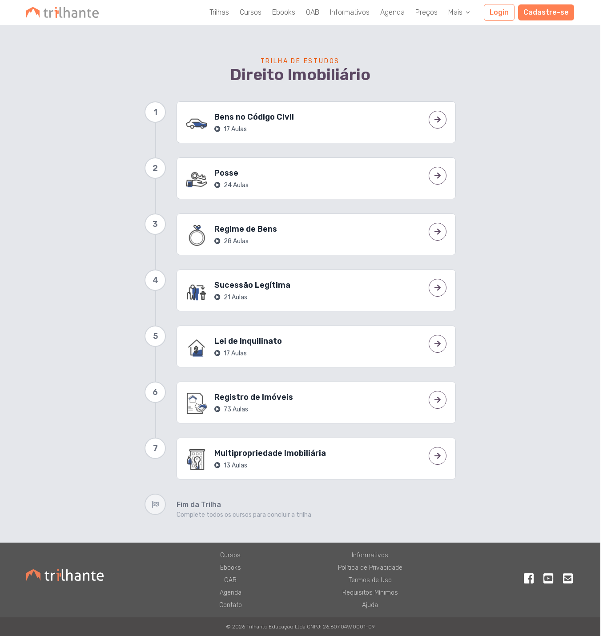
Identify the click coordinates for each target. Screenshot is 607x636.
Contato (230, 605)
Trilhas (219, 12)
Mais (459, 12)
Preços (426, 12)
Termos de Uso (370, 580)
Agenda (392, 12)
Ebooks (283, 12)
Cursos (250, 12)
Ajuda (370, 605)
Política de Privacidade (370, 568)
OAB (312, 12)
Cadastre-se (546, 12)
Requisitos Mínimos (370, 592)
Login (499, 12)
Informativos (350, 12)
